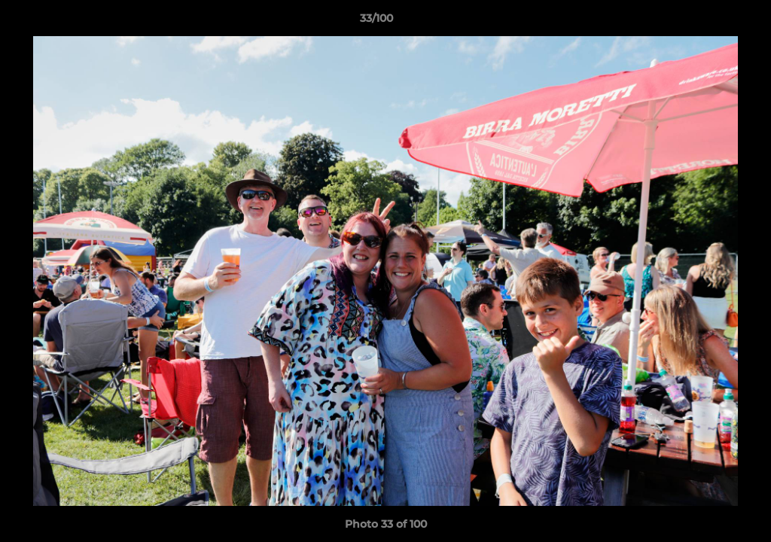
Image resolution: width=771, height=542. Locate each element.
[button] (708, 22)
